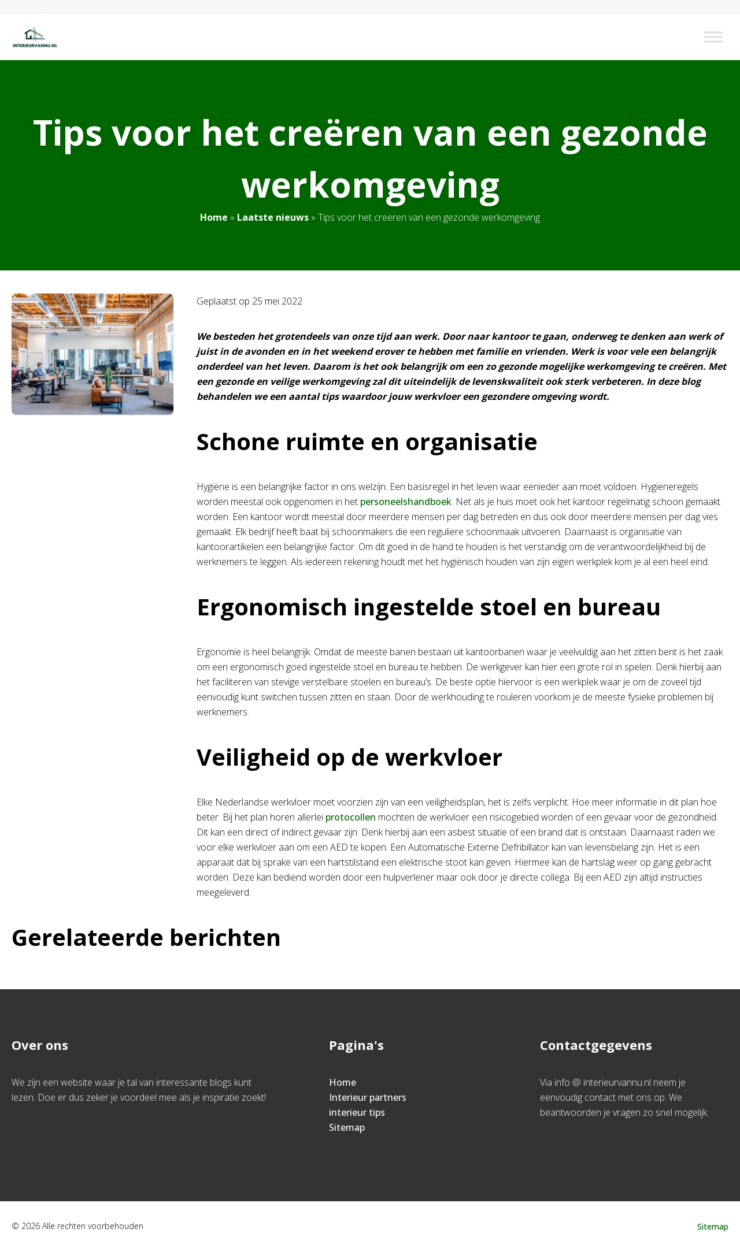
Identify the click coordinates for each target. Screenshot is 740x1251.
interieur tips (357, 1112)
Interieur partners (367, 1097)
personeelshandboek (406, 501)
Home (214, 217)
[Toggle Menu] (713, 36)
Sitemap (347, 1127)
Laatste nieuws (273, 217)
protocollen (350, 817)
